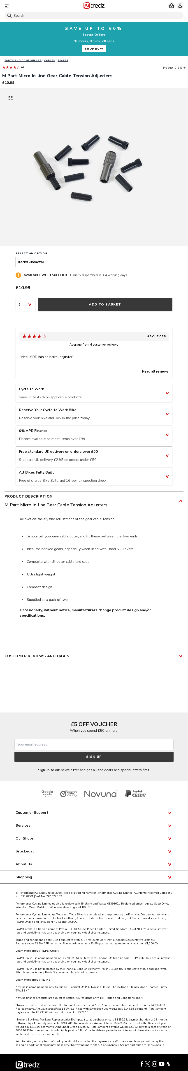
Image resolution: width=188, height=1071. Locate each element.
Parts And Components (23, 60)
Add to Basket (105, 304)
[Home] (94, 6)
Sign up (94, 757)
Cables (49, 60)
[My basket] (171, 5)
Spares (63, 60)
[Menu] (34, 6)
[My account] (180, 5)
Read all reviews (155, 371)
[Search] (94, 15)
